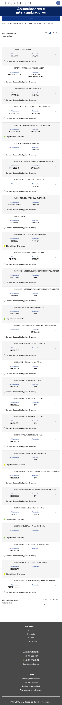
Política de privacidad (31, 686)
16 (53, 32)
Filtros (31, 19)
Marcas (31, 638)
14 (46, 32)
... (39, 32)
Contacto (31, 634)
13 (42, 32)
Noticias (31, 631)
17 (57, 32)
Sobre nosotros (31, 642)
